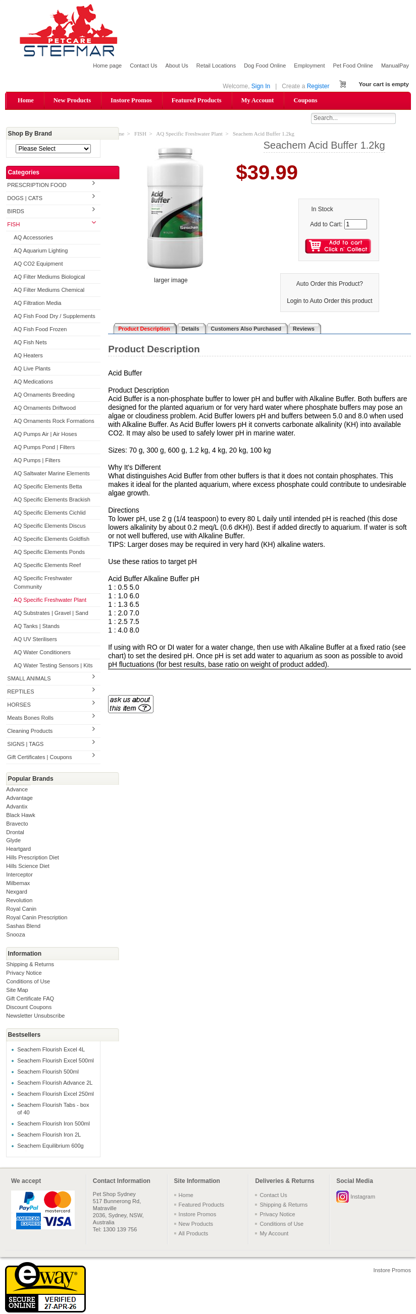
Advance (17, 790)
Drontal (15, 833)
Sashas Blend (23, 927)
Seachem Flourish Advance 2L (54, 1083)
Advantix (16, 807)
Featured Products (197, 100)
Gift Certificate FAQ (30, 999)
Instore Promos (131, 100)
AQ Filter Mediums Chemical (49, 291)
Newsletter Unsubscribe (35, 1017)
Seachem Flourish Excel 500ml (55, 1061)
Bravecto (17, 824)
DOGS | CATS (24, 199)
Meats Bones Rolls (30, 718)
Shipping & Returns (30, 965)
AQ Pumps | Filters (37, 461)
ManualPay (395, 65)
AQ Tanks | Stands (37, 626)
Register (318, 86)
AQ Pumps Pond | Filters (44, 448)
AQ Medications (33, 382)
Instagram (362, 1197)
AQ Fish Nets (30, 343)
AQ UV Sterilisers (35, 640)
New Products (72, 100)
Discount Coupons (28, 1008)
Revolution (19, 901)
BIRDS (15, 212)
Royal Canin (21, 910)
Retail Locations (216, 65)
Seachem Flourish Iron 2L (49, 1135)
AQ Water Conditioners (42, 653)
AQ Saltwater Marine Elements (51, 474)
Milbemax (18, 884)
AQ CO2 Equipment (38, 265)
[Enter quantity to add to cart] (355, 225)
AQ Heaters (28, 356)
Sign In (260, 86)
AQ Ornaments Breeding (44, 395)
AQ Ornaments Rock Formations (54, 421)
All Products (194, 1234)
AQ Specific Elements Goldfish (51, 539)
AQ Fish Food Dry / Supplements (54, 317)
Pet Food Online (353, 65)
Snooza (15, 935)
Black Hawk (20, 815)
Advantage (19, 798)
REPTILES (20, 692)
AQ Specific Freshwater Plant (50, 600)
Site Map (17, 991)
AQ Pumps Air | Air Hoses (45, 434)
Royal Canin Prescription (36, 918)
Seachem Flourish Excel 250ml (55, 1094)
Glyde (13, 841)
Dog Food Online (265, 65)
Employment (309, 65)
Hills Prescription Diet (32, 858)
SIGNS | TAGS (25, 744)
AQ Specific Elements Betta (48, 487)
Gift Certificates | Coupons (39, 758)
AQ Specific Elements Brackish (52, 500)
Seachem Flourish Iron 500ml (53, 1124)
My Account (257, 100)
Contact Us (143, 65)
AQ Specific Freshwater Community (43, 583)
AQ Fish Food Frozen (40, 330)
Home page (107, 65)
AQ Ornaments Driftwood (45, 408)
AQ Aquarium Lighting (41, 251)
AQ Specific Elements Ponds (49, 552)
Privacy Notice (23, 974)
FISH (13, 225)
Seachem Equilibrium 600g (50, 1146)
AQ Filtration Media (37, 304)
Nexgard (16, 893)
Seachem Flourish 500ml (48, 1072)
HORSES (18, 705)
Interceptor (19, 875)
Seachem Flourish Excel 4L (51, 1050)
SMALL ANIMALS (28, 679)
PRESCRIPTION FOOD (36, 186)
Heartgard (18, 850)
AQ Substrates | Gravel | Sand (51, 613)
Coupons (305, 100)
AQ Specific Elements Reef (47, 565)
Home (26, 100)
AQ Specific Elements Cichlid (49, 513)
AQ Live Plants (32, 369)
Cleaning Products (30, 731)
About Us (177, 65)
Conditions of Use (28, 982)
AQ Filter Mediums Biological (49, 278)
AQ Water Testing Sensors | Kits (53, 666)
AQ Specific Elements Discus (49, 526)
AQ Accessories (33, 238)
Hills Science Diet (27, 867)
